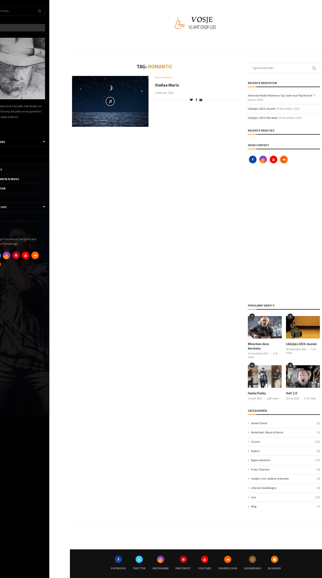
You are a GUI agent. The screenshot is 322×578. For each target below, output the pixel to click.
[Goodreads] (8, 264)
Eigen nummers (35, 142)
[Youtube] (46, 255)
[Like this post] (191, 100)
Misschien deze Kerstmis (258, 346)
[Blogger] (17, 264)
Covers (9, 151)
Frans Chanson (15, 188)
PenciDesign (30, 244)
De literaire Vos (35, 207)
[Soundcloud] (56, 255)
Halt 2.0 (291, 393)
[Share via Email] (200, 100)
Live (7, 198)
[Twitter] (17, 255)
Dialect (9, 160)
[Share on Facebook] (196, 100)
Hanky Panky (256, 393)
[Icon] (110, 101)
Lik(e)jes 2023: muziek (261, 109)
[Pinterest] (36, 255)
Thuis (8, 132)
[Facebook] (8, 255)
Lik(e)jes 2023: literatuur (263, 118)
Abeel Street (13, 170)
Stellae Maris (167, 85)
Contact (10, 226)
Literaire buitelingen (285, 488)
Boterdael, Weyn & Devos (22, 179)
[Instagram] (27, 255)
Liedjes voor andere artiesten (285, 478)
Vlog (7, 216)
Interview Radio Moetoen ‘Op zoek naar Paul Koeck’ (280, 95)
